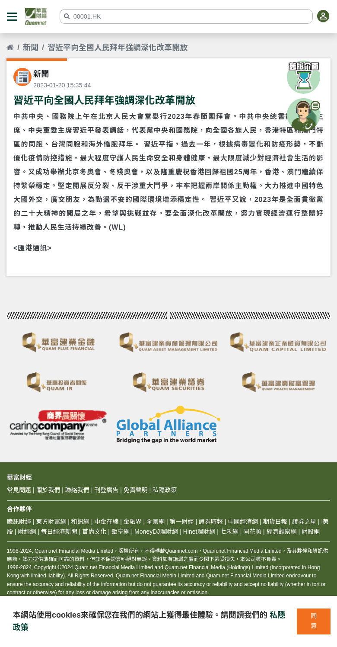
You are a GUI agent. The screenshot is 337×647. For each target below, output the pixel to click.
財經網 (27, 531)
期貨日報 (275, 521)
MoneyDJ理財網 (156, 531)
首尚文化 (94, 531)
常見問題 (19, 490)
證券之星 (303, 521)
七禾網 (229, 531)
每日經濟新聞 (59, 531)
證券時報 (211, 521)
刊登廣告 (106, 490)
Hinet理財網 (199, 531)
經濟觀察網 (282, 531)
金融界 (133, 521)
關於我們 (48, 490)
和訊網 (80, 521)
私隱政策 (165, 490)
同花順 (252, 531)
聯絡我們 (77, 490)
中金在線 (106, 521)
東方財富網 (51, 521)
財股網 (311, 531)
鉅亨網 (120, 531)
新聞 (30, 47)
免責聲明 (136, 490)
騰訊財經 (19, 521)
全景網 (155, 521)
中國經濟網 (243, 521)
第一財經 (182, 521)
